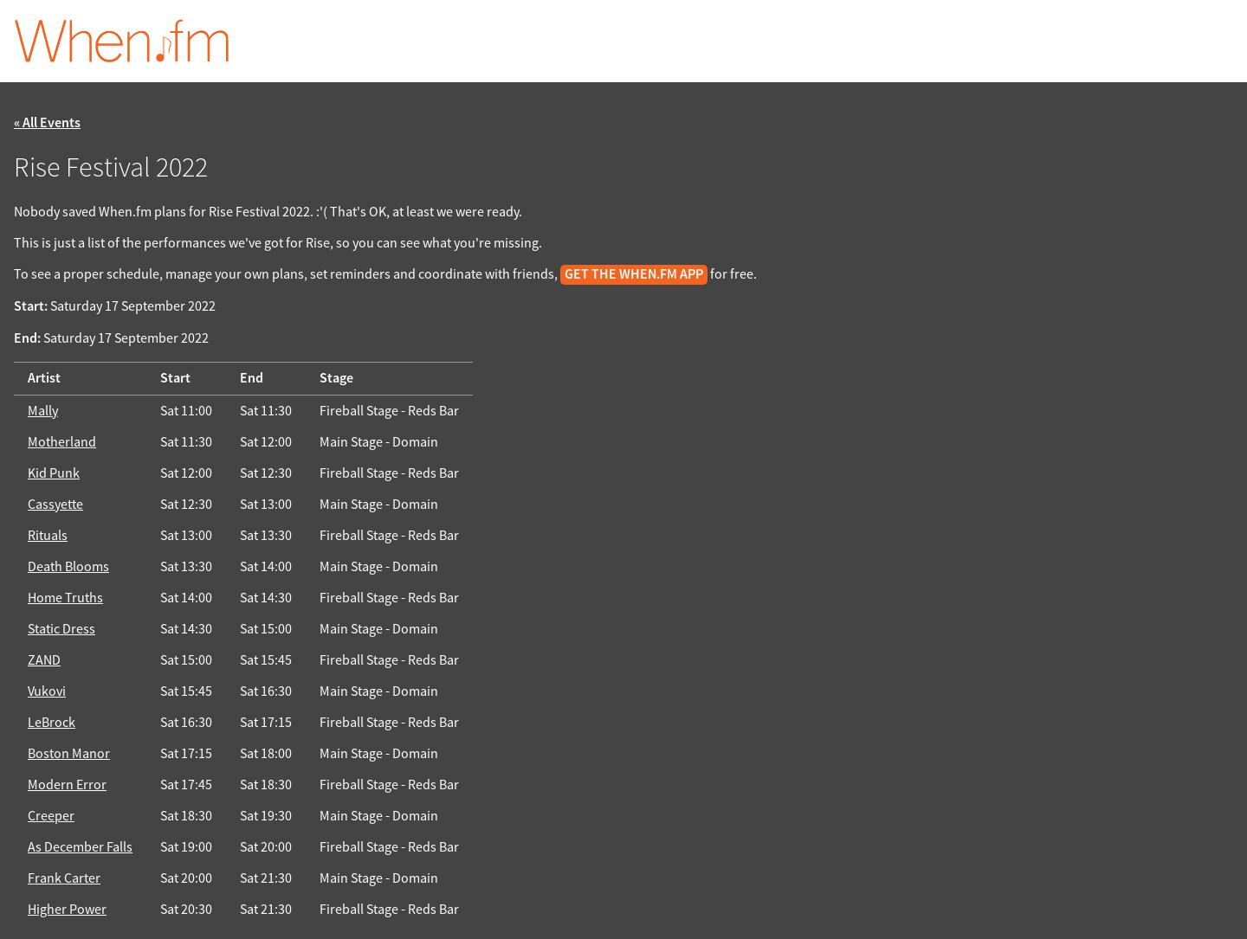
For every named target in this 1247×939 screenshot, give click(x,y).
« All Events (47, 123)
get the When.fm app (634, 275)
